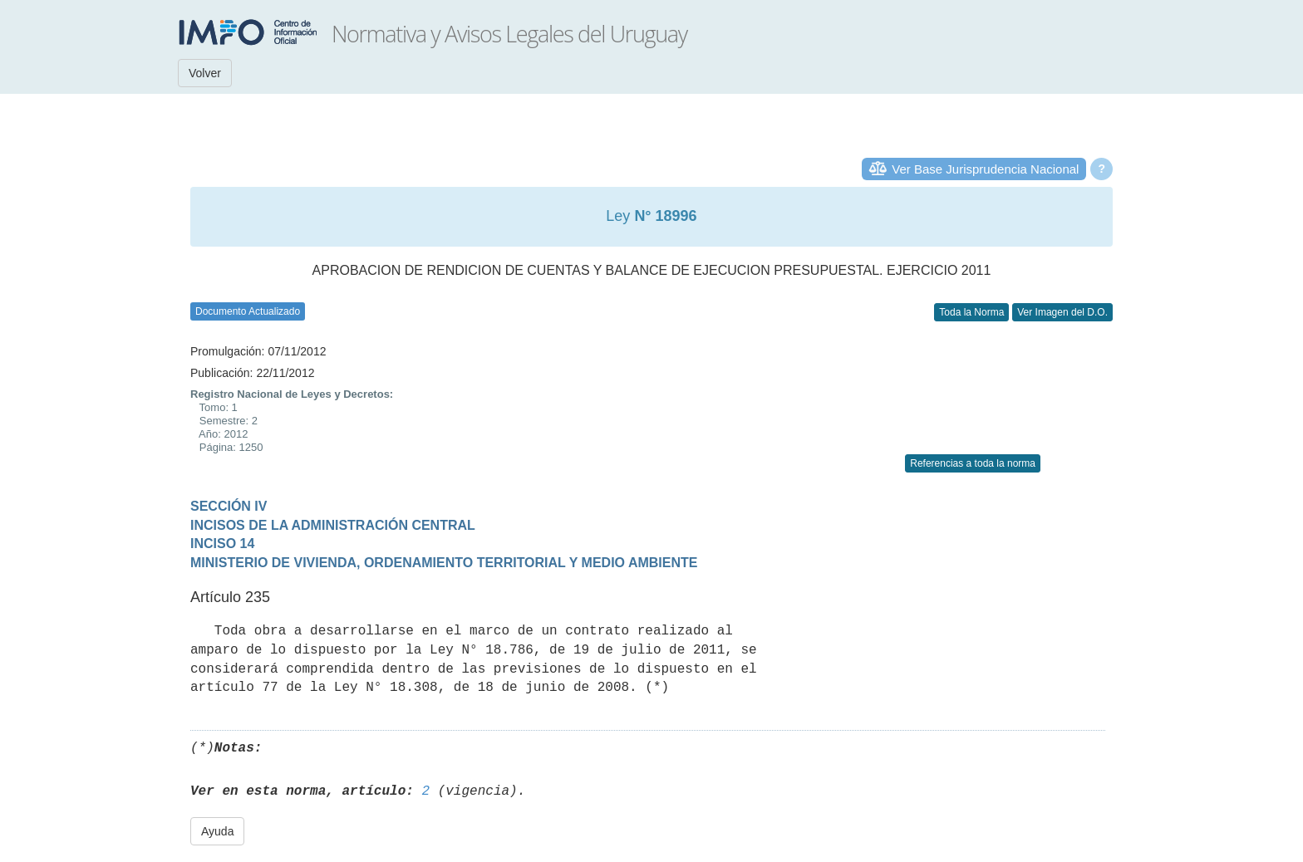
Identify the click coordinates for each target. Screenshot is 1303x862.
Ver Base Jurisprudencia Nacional (985, 169)
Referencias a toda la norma (972, 463)
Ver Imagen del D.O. (1062, 312)
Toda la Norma (971, 312)
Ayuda (217, 831)
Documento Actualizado (247, 311)
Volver (205, 73)
